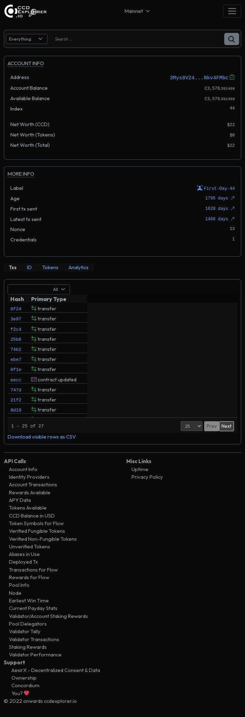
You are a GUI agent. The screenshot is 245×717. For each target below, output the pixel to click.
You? (20, 692)
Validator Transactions (34, 638)
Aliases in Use (24, 553)
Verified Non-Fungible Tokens (43, 537)
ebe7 (15, 367)
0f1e (15, 378)
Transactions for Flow (33, 568)
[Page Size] (177, 425)
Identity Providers (29, 476)
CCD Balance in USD (32, 514)
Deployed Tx (23, 561)
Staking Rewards (28, 646)
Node (15, 591)
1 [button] (208, 425)
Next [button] (226, 425)
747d (15, 402)
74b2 (15, 355)
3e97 (15, 320)
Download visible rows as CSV (42, 436)
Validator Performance (35, 653)
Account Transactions (33, 483)
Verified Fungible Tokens (37, 530)
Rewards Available (30, 491)
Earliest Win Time (29, 599)
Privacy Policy (147, 476)
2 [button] (215, 425)
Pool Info (19, 584)
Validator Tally (24, 630)
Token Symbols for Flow (36, 522)
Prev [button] (197, 425)
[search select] (26, 39)
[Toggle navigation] (232, 11)
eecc (15, 390)
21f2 (15, 414)
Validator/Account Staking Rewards (48, 615)
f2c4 (15, 331)
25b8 (15, 343)
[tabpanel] (122, 361)
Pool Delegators (28, 623)
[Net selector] (138, 11)
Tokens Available (28, 507)
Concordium (25, 684)
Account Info (23, 468)
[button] (231, 39)
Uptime (139, 468)
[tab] (13, 267)
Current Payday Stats (33, 607)
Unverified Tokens (29, 545)
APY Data (20, 499)
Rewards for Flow (29, 576)
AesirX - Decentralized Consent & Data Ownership (55, 673)
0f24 (15, 308)
